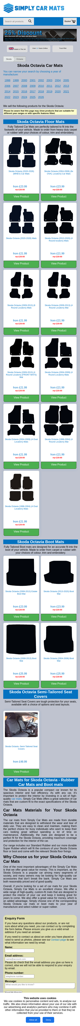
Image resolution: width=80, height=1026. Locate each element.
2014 (7, 91)
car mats (17, 798)
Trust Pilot (62, 48)
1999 (16, 80)
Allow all (33, 1020)
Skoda (9, 59)
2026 (41, 97)
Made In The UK (17, 48)
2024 (24, 97)
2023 (16, 97)
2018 (41, 91)
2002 (41, 80)
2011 (49, 86)
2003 (49, 80)
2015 (16, 91)
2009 (33, 86)
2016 (24, 91)
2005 (66, 80)
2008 (24, 86)
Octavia (19, 59)
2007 (16, 86)
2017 (33, 91)
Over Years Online (39, 48)
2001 (33, 80)
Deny (48, 1020)
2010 (41, 86)
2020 (58, 91)
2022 (7, 97)
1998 (7, 80)
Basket (70, 21)
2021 (66, 91)
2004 (58, 80)
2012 (58, 86)
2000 (24, 80)
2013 (66, 86)
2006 (7, 86)
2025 (33, 97)
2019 (49, 91)
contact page (58, 939)
